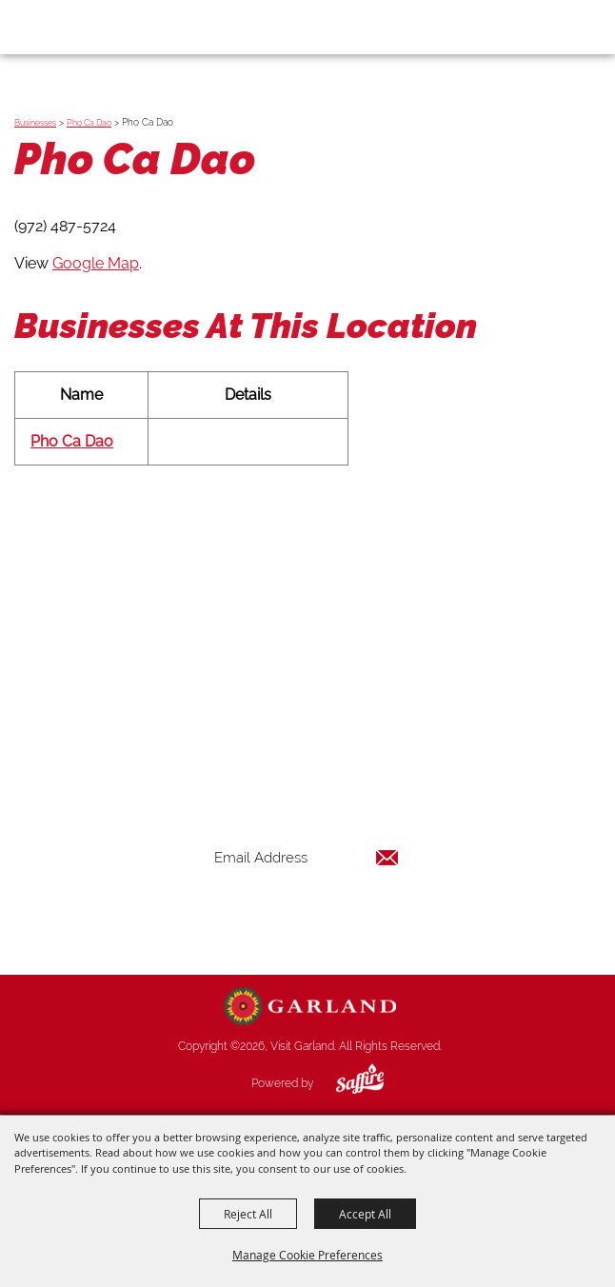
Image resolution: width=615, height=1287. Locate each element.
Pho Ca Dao (89, 123)
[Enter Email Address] (306, 857)
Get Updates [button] (306, 919)
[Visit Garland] (68, 27)
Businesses (35, 123)
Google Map (95, 263)
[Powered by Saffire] (345, 1083)
